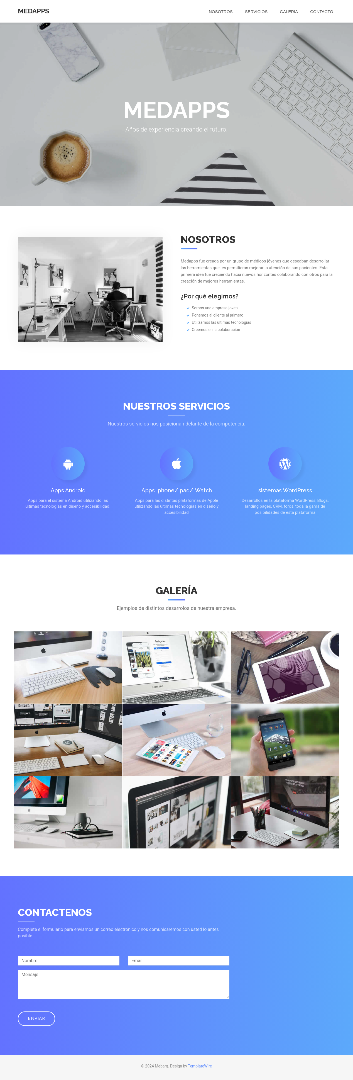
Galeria (289, 11)
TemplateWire (200, 1066)
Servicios (256, 11)
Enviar (36, 1018)
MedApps (33, 11)
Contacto (321, 11)
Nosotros (221, 11)
